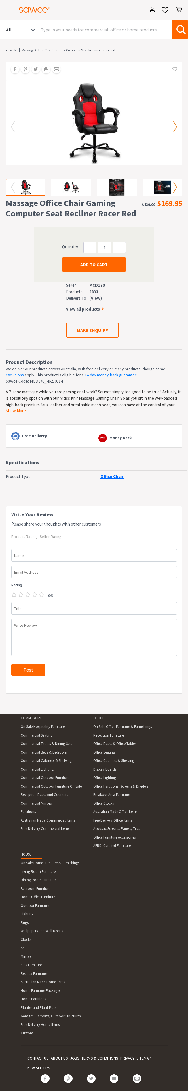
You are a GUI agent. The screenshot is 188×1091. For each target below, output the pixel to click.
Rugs (25, 922)
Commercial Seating (36, 735)
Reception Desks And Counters (44, 794)
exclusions (15, 374)
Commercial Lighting (37, 769)
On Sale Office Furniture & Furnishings (122, 726)
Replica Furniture (34, 973)
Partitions (28, 811)
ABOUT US (59, 1058)
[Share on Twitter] (34, 69)
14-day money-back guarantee (111, 374)
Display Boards (104, 769)
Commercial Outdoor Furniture (45, 777)
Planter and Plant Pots (38, 1007)
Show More (16, 410)
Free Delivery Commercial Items (45, 828)
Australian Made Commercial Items (48, 820)
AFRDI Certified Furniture (112, 845)
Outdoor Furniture (35, 905)
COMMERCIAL (31, 718)
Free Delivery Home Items (40, 1024)
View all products (83, 309)
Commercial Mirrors (36, 803)
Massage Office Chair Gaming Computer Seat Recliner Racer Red (68, 50)
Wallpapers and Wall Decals (42, 930)
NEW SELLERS (38, 1067)
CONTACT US (38, 1058)
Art (23, 947)
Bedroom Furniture (35, 888)
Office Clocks (103, 803)
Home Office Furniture (38, 896)
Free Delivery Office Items (112, 820)
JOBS (74, 1058)
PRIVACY (127, 1058)
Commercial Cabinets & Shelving (46, 760)
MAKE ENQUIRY (92, 330)
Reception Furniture (108, 735)
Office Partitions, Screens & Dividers (120, 786)
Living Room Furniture (38, 871)
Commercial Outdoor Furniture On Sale (51, 786)
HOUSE (26, 854)
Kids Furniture (31, 964)
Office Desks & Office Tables (114, 743)
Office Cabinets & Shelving (113, 760)
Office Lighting (104, 777)
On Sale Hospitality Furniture (43, 726)
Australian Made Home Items (43, 981)
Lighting (27, 913)
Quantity (70, 247)
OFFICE (99, 718)
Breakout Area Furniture (111, 794)
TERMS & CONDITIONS (99, 1058)
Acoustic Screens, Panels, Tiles (116, 828)
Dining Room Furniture (38, 879)
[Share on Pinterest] (23, 69)
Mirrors (26, 956)
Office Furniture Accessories (114, 837)
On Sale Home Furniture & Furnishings (50, 862)
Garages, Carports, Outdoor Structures (51, 1015)
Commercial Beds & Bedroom (44, 752)
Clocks (26, 939)
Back (12, 50)
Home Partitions (33, 998)
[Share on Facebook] (13, 69)
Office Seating (104, 752)
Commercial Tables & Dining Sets (46, 743)
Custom (27, 1032)
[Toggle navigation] (7, 10)
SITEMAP (143, 1058)
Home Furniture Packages (40, 990)
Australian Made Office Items (115, 811)
